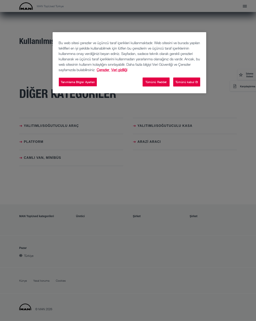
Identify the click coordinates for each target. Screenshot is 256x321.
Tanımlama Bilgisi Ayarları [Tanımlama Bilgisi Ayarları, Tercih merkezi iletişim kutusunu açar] (78, 82)
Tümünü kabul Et (186, 82)
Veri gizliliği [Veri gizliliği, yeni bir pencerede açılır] (119, 70)
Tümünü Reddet (156, 82)
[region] (129, 62)
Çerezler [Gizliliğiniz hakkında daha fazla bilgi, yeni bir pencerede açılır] (103, 70)
